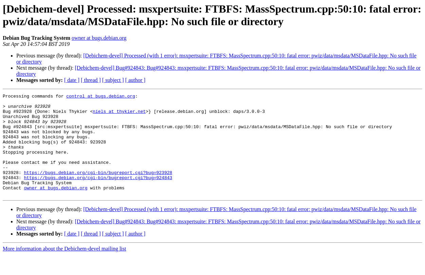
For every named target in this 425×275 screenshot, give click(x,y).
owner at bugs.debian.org (99, 38)
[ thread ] (91, 80)
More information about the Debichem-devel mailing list (64, 269)
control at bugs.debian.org (100, 97)
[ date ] (71, 80)
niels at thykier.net (119, 115)
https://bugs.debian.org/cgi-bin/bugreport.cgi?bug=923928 (98, 189)
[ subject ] (113, 80)
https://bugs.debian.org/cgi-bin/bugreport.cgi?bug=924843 (98, 195)
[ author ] (135, 80)
